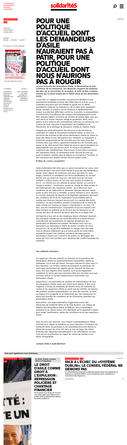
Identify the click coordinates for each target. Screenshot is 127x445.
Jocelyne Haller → (9, 32)
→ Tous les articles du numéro (13, 81)
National (21, 358)
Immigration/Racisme (10, 19)
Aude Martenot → (9, 30)
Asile (5, 22)
